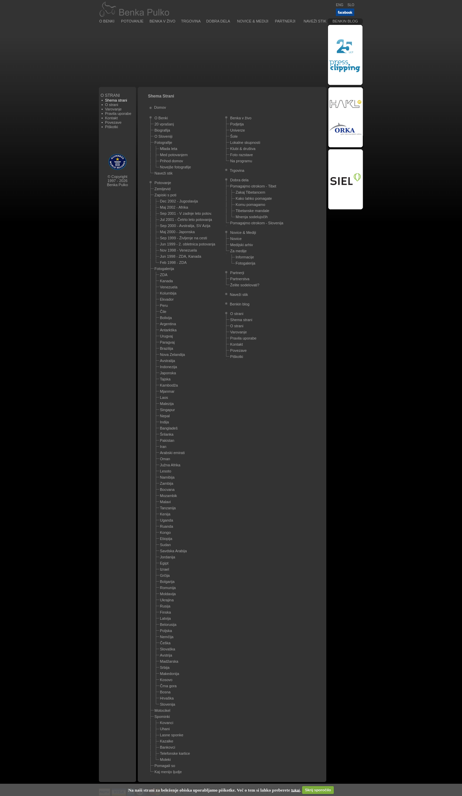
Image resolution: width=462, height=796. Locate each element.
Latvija (165, 618)
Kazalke (166, 741)
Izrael (164, 569)
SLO (350, 5)
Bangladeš (169, 428)
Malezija (167, 404)
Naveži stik (315, 21)
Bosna (165, 692)
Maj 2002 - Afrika (174, 207)
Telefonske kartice (175, 753)
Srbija (164, 667)
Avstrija (166, 655)
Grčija (165, 575)
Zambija (166, 483)
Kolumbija (168, 293)
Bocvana (167, 489)
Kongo (165, 532)
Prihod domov (171, 161)
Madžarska (169, 661)
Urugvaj (166, 336)
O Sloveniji (163, 136)
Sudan (165, 545)
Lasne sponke (171, 735)
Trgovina (190, 21)
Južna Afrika (170, 465)
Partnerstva (239, 279)
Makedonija (169, 674)
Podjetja (237, 124)
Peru (164, 305)
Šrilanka (167, 434)
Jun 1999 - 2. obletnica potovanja (187, 244)
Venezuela (168, 287)
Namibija (167, 477)
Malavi (165, 502)
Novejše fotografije (175, 167)
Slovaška (167, 649)
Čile (163, 312)
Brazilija (166, 348)
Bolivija (166, 318)
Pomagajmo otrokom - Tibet (253, 186)
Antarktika (168, 330)
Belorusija (168, 624)
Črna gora (168, 686)
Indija (164, 422)
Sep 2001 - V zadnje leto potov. (186, 213)
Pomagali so (164, 766)
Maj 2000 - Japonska (177, 232)
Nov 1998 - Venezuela (178, 250)
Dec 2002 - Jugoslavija (179, 201)
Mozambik (168, 496)
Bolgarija (167, 582)
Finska (165, 612)
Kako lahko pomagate (254, 198)
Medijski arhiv (241, 245)
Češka (165, 643)
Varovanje (113, 109)
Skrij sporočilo (318, 790)
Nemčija (167, 637)
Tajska (165, 379)
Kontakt (111, 118)
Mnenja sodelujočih (252, 217)
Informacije (245, 257)
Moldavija (168, 594)
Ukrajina (167, 600)
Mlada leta (168, 149)
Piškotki (111, 127)
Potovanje (132, 21)
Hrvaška (167, 698)
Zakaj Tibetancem (250, 192)
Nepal (165, 416)
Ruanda (166, 526)
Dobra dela (218, 21)
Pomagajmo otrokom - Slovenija (256, 223)
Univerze (237, 130)
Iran (163, 447)
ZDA (163, 275)
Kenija (165, 514)
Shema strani (241, 320)
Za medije (238, 251)
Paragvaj (167, 342)
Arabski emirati (172, 453)
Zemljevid (162, 189)
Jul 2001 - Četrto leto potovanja (186, 219)
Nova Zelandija (172, 354)
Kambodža (169, 385)
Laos (164, 397)
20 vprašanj (164, 124)
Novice (236, 239)
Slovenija (167, 704)
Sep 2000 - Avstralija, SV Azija (185, 226)
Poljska (166, 631)
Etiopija (166, 539)
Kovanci (166, 723)
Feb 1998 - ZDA (173, 262)
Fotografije (163, 142)
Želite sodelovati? (244, 285)
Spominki (162, 717)
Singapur (167, 410)
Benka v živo (163, 21)
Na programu (241, 161)
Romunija (168, 588)
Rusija (165, 606)
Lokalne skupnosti (245, 142)
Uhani (165, 729)
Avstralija (167, 361)
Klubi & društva (242, 149)
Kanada (166, 281)
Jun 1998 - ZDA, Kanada (180, 256)
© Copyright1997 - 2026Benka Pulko (117, 181)
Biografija (162, 130)
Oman (165, 459)
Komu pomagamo (250, 204)
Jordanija (167, 557)
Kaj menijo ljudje (168, 772)
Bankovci (167, 747)
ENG (339, 5)
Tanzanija (168, 508)
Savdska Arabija (173, 551)
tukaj (295, 790)
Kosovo (166, 680)
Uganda (166, 520)
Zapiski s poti (165, 195)
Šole (234, 136)
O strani (111, 105)
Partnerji (285, 21)
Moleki (165, 759)
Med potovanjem (174, 155)
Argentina (168, 324)
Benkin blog (345, 21)
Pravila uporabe (118, 113)
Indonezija (168, 367)
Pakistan (167, 440)
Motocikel (162, 710)
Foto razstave (241, 155)
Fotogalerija (164, 269)
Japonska (168, 373)
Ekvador (167, 299)
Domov (160, 107)
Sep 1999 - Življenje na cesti (183, 238)
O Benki (107, 21)
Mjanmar (167, 391)
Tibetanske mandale (252, 211)
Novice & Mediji (252, 21)
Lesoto (165, 471)
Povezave (113, 122)
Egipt (164, 563)
